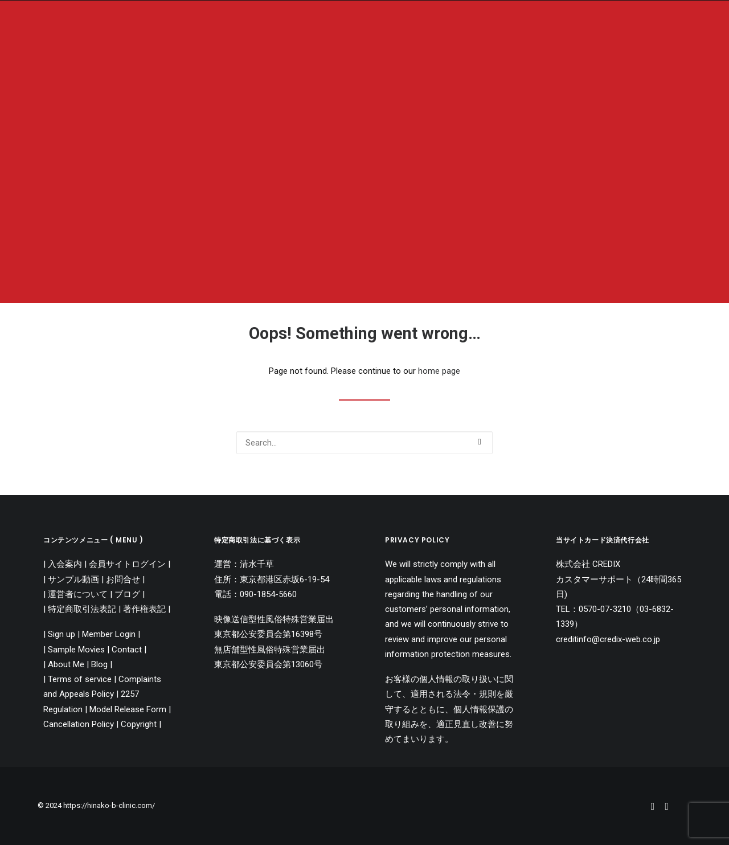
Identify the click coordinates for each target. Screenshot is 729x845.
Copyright (139, 724)
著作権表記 (144, 609)
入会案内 (65, 564)
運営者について (78, 594)
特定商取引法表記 (82, 609)
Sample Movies (76, 649)
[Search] (364, 442)
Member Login (109, 634)
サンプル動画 (73, 579)
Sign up (61, 634)
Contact (127, 649)
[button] (479, 442)
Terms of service (80, 679)
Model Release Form (129, 709)
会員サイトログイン (127, 564)
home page (439, 371)
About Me (66, 664)
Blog (99, 664)
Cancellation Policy (79, 724)
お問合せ (123, 579)
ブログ (127, 594)
